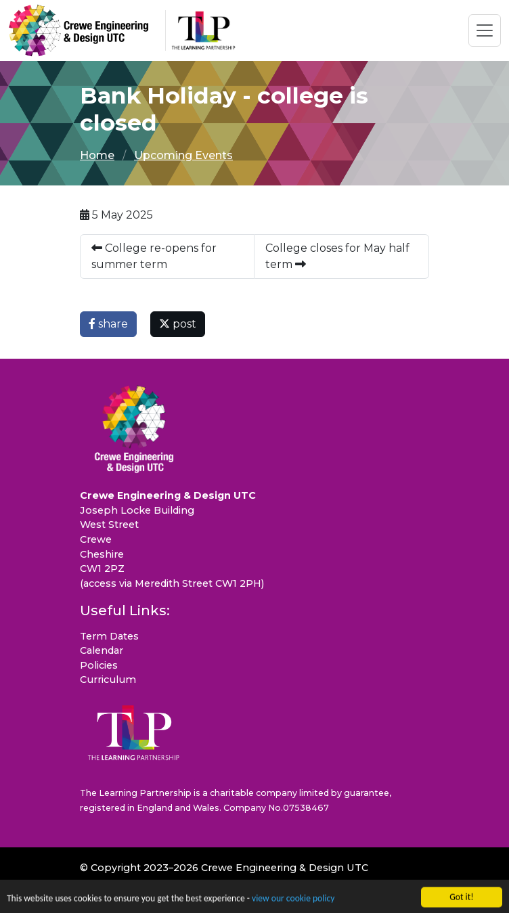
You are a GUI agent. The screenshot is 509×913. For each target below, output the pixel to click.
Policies (99, 665)
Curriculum (108, 679)
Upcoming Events (183, 155)
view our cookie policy (293, 900)
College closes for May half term (337, 256)
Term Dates (109, 636)
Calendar (101, 650)
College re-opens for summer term (154, 256)
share (108, 323)
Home (97, 155)
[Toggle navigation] (484, 30)
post (177, 323)
